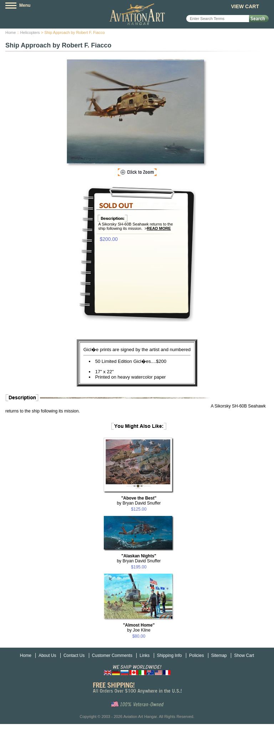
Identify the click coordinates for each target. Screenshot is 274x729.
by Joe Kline (139, 628)
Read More (159, 228)
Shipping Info (169, 655)
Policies (196, 655)
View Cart (245, 6)
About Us (47, 655)
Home (10, 32)
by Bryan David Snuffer (139, 501)
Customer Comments (112, 655)
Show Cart (244, 655)
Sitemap (219, 655)
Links (144, 655)
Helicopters (30, 32)
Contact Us (74, 655)
